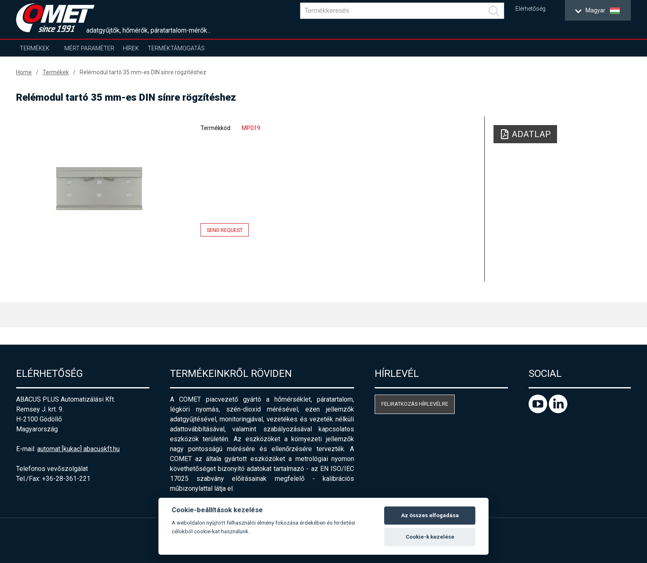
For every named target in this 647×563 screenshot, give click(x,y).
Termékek (35, 48)
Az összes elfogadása (430, 515)
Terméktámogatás (176, 48)
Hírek (131, 48)
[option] (99, 188)
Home (24, 72)
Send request (225, 230)
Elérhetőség (530, 8)
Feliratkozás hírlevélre (414, 404)
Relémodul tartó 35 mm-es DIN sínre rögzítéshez (143, 72)
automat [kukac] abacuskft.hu (78, 449)
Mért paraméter (89, 48)
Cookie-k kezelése (430, 537)
